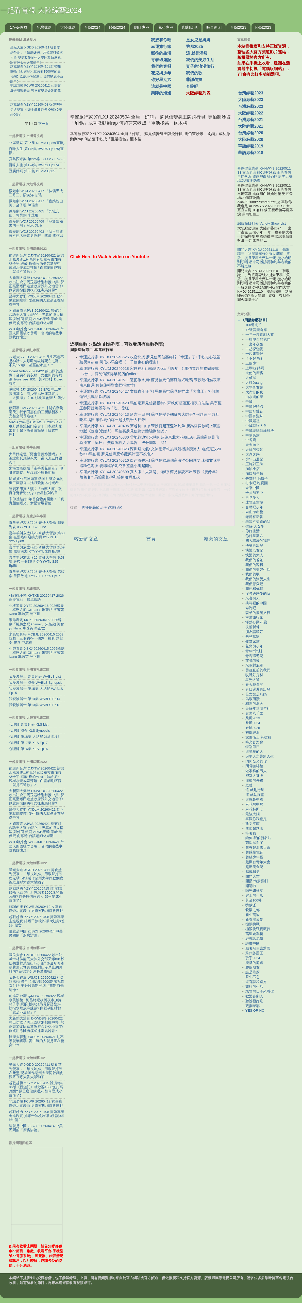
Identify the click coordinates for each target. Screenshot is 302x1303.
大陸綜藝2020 (250, 139)
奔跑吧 (192, 86)
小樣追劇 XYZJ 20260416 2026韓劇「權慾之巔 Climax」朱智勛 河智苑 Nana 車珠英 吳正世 (36, 610)
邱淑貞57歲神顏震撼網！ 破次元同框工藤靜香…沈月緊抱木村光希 (36, 481)
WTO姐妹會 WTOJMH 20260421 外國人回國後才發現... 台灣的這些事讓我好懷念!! (36, 333)
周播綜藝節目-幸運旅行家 (102, 507)
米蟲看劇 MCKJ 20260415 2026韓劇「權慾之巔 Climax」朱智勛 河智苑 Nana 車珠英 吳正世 (36, 624)
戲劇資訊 (189, 27)
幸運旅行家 (161, 46)
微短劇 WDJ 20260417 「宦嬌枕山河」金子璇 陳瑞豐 (36, 203)
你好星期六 (161, 79)
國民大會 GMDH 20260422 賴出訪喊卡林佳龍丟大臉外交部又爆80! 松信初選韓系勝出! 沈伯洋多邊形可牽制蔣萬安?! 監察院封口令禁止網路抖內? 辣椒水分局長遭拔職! (36, 963)
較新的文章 (86, 539)
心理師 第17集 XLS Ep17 (28, 743)
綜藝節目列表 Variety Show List (261, 223)
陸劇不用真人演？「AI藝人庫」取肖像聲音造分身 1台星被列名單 (35, 491)
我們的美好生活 (200, 60)
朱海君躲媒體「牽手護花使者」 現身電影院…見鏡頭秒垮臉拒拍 (36, 470)
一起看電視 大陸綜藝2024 (41, 10)
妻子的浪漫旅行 (200, 66)
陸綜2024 (117, 27)
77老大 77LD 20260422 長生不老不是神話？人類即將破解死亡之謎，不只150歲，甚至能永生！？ (36, 361)
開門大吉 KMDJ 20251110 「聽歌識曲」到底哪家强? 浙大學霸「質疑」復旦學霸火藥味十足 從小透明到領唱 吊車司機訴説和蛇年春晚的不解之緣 (264, 258)
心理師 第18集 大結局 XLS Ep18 (34, 737)
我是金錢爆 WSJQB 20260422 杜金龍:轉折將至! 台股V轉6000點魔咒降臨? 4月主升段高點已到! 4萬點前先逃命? (36, 984)
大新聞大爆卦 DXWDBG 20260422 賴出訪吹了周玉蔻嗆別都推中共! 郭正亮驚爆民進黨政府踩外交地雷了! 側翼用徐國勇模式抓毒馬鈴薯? (36, 284)
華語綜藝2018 (250, 153)
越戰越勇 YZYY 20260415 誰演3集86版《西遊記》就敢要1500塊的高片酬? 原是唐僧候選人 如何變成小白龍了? (36, 895)
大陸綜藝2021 (250, 126)
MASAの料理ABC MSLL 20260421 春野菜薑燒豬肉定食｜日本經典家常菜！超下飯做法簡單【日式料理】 (35, 428)
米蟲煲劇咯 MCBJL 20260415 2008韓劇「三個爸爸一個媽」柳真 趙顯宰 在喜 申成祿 (36, 638)
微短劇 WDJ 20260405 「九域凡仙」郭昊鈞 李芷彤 (34, 213)
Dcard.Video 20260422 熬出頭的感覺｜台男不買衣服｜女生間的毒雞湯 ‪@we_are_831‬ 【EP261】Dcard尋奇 (36, 377)
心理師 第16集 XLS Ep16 (28, 749)
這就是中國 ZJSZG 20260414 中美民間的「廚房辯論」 (36, 933)
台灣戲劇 (44, 27)
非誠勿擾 (194, 79)
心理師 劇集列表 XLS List (28, 724)
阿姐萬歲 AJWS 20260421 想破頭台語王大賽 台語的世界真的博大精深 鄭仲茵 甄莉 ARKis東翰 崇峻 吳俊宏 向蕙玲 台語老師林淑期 (36, 317)
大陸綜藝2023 (250, 99)
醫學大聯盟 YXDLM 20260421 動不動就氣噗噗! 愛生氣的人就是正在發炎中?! (36, 300)
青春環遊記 (161, 60)
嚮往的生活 (161, 53)
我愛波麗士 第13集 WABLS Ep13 (34, 705)
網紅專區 (141, 27)
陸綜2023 (263, 27)
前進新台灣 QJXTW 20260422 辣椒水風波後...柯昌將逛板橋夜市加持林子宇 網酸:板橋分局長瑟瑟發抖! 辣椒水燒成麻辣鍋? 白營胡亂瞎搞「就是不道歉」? (36, 264)
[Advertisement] (111, 68)
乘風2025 (194, 46)
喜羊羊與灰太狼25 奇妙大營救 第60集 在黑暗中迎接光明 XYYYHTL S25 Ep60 (37, 537)
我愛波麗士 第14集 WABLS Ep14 (34, 699)
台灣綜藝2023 (250, 93)
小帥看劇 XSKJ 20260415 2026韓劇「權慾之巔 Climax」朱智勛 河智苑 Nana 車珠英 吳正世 (36, 653)
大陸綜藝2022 (250, 113)
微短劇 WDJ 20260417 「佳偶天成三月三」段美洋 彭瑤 (36, 193)
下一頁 (43, 124)
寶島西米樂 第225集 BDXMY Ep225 (36, 159)
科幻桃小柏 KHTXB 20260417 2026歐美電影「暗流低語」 (36, 598)
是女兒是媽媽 (198, 40)
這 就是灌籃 (196, 53)
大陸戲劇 (67, 27)
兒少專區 (165, 27)
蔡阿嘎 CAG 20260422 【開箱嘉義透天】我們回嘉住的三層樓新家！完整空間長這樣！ (36, 412)
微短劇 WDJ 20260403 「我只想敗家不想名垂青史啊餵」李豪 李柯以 (36, 234)
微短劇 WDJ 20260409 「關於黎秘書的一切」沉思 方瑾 (36, 223)
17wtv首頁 (18, 27)
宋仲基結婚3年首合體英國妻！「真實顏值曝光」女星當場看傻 (36, 501)
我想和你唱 (161, 40)
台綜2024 (92, 27)
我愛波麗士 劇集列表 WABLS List (35, 676)
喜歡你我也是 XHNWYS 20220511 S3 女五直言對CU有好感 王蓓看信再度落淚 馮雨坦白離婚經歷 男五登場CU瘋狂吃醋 (265, 174)
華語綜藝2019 (250, 146)
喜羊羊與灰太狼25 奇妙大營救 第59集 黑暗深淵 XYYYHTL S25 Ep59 (37, 549)
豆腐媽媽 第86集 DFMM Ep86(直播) (36, 143)
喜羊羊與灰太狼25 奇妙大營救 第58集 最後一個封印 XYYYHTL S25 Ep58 (37, 561)
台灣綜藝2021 (250, 120)
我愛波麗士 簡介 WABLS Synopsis (35, 682)
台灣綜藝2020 (250, 133)
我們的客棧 (161, 66)
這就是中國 (161, 86)
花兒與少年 (161, 73)
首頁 (151, 539)
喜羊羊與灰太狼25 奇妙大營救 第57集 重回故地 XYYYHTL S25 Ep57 (37, 574)
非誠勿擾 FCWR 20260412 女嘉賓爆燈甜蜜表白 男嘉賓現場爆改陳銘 (36, 909)
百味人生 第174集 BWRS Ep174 (34, 165)
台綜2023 (238, 27)
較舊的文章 (216, 539)
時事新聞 (214, 27)
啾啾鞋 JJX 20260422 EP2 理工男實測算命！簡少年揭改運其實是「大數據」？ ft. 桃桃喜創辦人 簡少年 (36, 396)
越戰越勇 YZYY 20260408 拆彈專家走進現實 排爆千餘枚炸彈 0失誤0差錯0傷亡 (36, 921)
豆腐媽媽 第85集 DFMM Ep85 (32, 171)
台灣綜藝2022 (250, 106)
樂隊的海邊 (161, 93)
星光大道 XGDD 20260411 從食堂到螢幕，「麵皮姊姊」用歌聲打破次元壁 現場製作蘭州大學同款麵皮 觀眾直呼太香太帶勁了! (36, 876)
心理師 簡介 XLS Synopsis (29, 730)
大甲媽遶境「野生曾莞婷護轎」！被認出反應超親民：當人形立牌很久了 (35, 458)
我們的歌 (194, 73)
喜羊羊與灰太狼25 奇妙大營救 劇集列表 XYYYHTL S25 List (36, 525)
